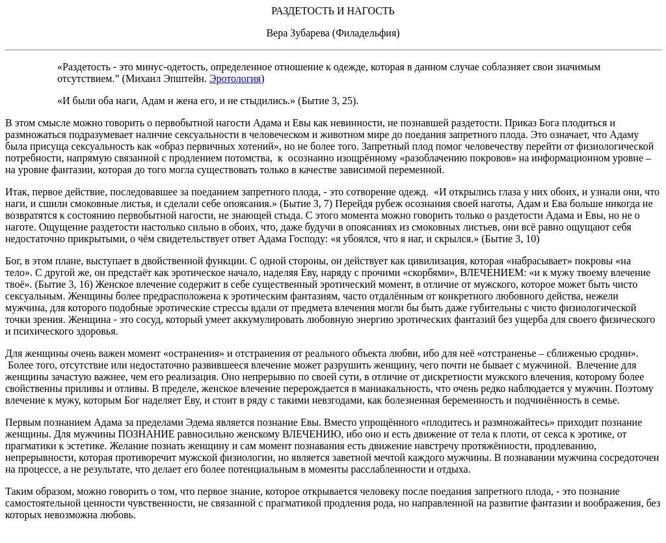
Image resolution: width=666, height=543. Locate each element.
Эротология (235, 78)
